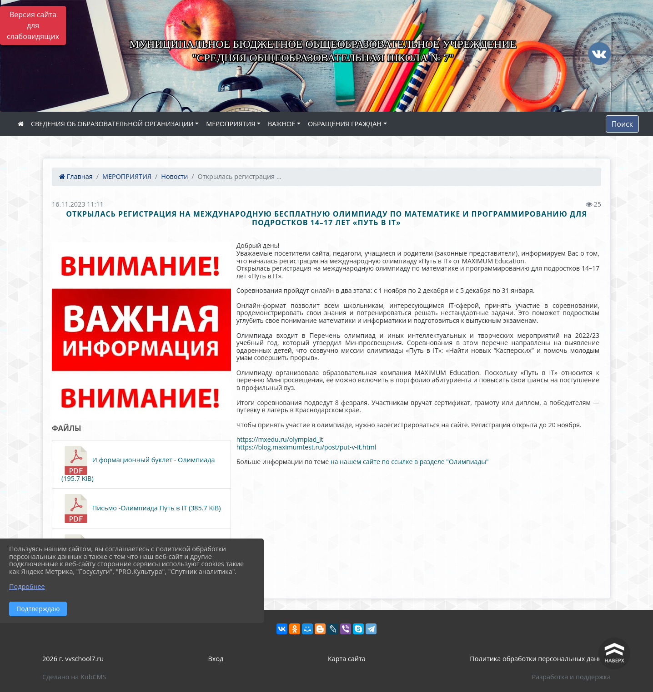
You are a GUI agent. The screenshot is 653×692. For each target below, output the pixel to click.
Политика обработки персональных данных (540, 658)
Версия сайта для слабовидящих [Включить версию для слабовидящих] (33, 25)
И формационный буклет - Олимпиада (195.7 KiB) (138, 464)
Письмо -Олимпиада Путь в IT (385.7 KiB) (141, 508)
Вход (216, 658)
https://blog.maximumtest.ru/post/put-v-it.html (306, 447)
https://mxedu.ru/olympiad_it (279, 439)
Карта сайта (347, 658)
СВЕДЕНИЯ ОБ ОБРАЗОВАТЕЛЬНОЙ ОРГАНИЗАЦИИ (112, 123)
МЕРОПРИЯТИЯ (230, 123)
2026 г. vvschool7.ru (73, 658)
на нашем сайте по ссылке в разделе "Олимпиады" (410, 461)
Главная (76, 176)
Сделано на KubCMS (74, 676)
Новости (174, 176)
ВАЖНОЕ (281, 123)
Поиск (622, 124)
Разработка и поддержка (571, 676)
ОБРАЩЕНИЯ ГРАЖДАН (345, 123)
